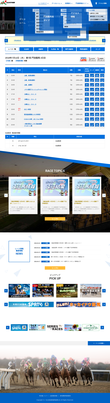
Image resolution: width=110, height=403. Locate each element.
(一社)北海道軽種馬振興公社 (52, 400)
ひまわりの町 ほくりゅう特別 (33, 119)
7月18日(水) (77, 40)
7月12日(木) (47, 40)
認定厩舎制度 (53, 395)
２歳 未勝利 (28, 85)
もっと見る (55, 218)
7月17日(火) (62, 40)
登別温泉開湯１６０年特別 (32, 114)
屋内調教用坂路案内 (65, 395)
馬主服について (43, 395)
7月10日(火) (17, 40)
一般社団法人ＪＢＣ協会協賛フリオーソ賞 (33, 125)
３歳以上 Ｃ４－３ (30, 94)
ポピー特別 (27, 109)
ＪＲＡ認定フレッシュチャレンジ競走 (35, 89)
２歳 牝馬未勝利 (29, 75)
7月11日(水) (32, 40)
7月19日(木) (92, 40)
